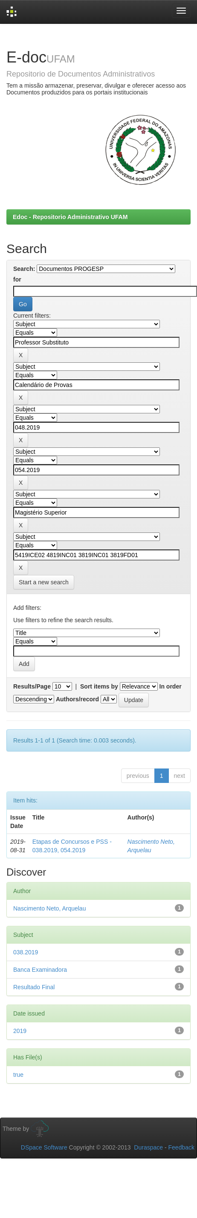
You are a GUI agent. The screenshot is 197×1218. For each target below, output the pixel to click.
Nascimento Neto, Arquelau (49, 908)
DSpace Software (44, 1147)
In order (170, 686)
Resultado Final (34, 987)
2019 (19, 1030)
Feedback (181, 1147)
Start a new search (44, 582)
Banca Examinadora (40, 969)
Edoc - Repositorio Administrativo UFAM (70, 216)
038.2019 (25, 952)
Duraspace (148, 1147)
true (18, 1074)
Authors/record (77, 699)
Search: (24, 268)
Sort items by (99, 686)
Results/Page (32, 686)
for (17, 279)
